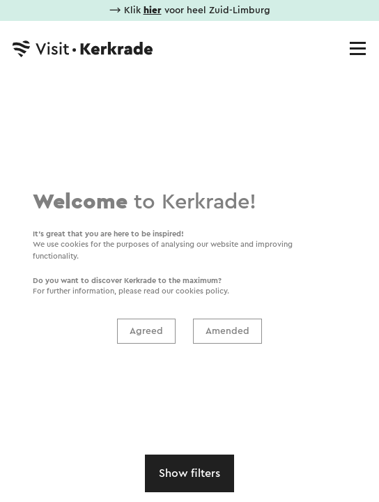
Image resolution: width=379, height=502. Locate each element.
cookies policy (201, 291)
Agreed (146, 331)
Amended (227, 331)
